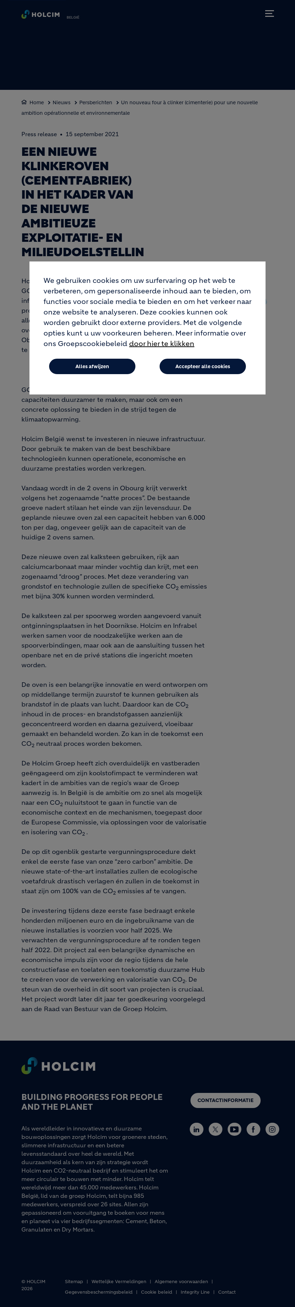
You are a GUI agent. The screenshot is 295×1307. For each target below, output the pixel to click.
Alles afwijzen (92, 367)
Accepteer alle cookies (202, 367)
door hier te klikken (161, 344)
